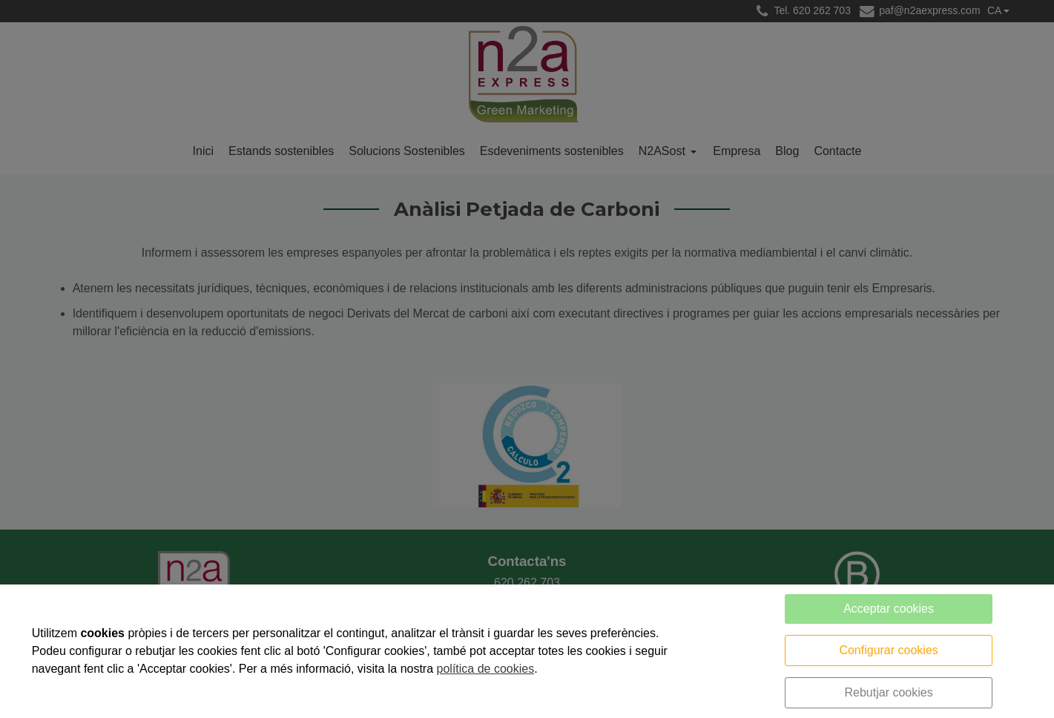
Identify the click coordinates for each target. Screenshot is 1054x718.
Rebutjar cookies (888, 692)
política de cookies (486, 668)
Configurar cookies (888, 650)
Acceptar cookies (888, 608)
